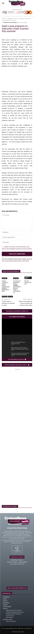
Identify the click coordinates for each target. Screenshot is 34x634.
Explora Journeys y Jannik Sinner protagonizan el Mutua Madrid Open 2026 (6, 286)
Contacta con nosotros (17, 557)
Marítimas (10, 18)
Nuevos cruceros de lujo (27, 282)
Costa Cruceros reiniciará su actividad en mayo (8, 303)
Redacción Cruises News (10, 22)
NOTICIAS (4, 18)
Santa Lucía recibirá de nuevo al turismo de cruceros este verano (25, 303)
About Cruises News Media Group (17, 588)
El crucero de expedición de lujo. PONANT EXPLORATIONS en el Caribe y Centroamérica (17, 286)
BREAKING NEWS (27, 278)
